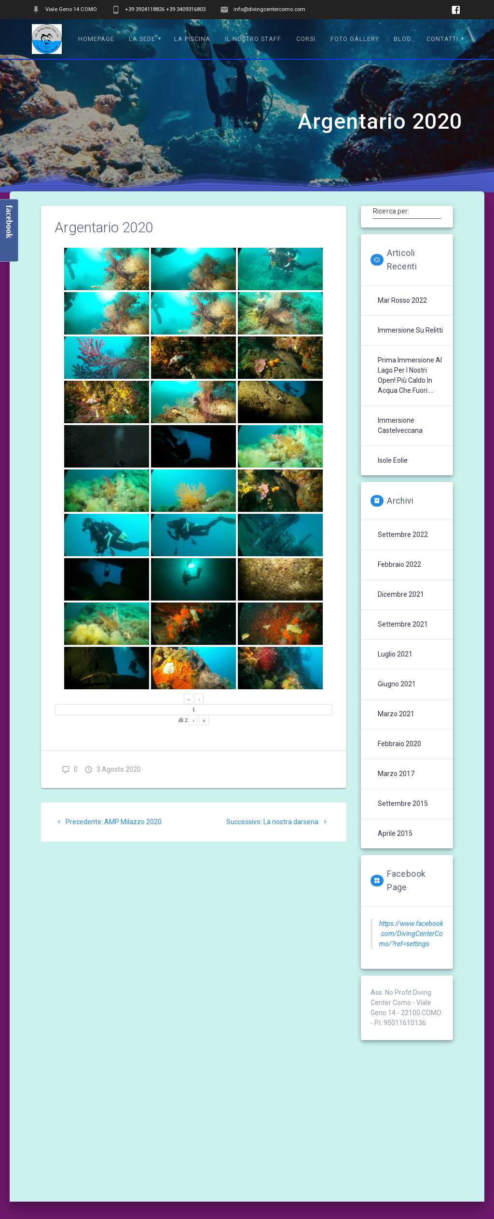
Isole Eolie (393, 460)
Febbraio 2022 (399, 564)
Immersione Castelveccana (400, 425)
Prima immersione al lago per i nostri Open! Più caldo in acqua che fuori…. (410, 375)
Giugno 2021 (397, 684)
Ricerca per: (391, 211)
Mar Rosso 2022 (402, 300)
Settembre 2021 (403, 624)
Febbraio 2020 (399, 744)
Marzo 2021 (396, 714)
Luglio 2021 (395, 654)
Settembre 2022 (403, 534)
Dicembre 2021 (401, 594)
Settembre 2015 (403, 803)
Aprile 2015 (395, 833)
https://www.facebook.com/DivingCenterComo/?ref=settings (411, 934)
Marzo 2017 (396, 773)
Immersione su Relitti (410, 330)
